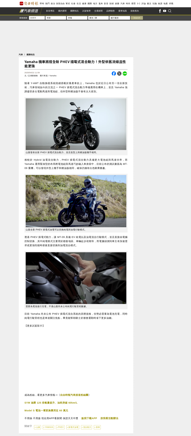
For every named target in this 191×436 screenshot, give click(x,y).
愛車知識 (122, 11)
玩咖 (155, 3)
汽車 (122, 3)
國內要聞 (62, 11)
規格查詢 (134, 11)
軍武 (68, 3)
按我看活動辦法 (109, 418)
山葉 (38, 427)
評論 (144, 3)
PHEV (61, 427)
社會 (73, 3)
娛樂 (117, 3)
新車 (98, 427)
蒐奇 (101, 3)
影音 (106, 3)
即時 (42, 3)
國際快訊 (74, 11)
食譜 (160, 3)
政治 (53, 3)
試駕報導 (86, 11)
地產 (165, 3)
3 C (138, 3)
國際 (90, 3)
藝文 (149, 3)
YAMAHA (49, 427)
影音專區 (50, 11)
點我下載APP (89, 418)
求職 (171, 3)
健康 (84, 3)
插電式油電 (73, 427)
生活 (79, 3)
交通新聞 (98, 11)
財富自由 (60, 3)
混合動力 (87, 427)
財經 (112, 3)
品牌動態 (110, 11)
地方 (95, 3)
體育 (133, 3)
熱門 (47, 3)
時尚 (128, 3)
